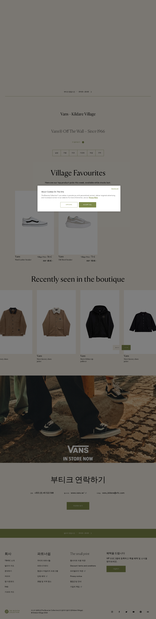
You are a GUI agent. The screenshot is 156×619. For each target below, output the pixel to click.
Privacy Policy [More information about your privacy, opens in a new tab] (93, 198)
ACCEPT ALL (87, 204)
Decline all (114, 188)
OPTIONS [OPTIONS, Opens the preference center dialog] (69, 204)
